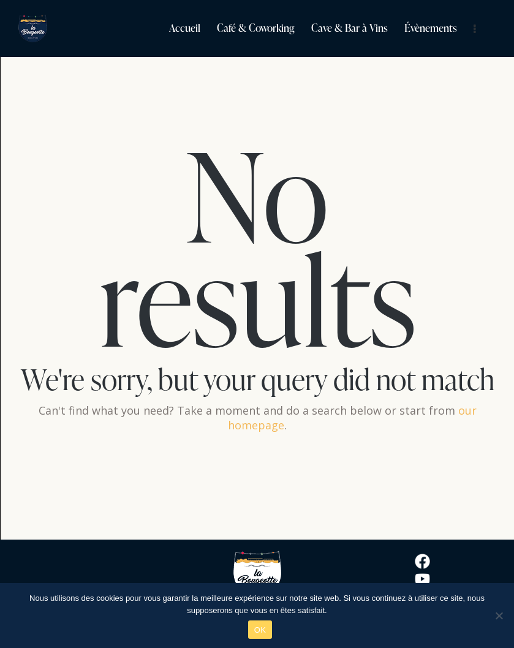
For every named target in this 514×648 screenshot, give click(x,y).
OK (260, 630)
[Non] (499, 615)
